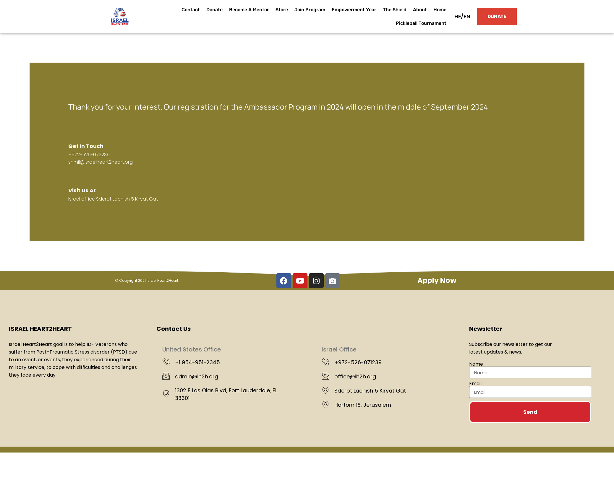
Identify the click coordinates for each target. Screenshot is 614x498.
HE (457, 16)
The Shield (394, 9)
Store (282, 9)
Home (439, 9)
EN (467, 16)
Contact (191, 9)
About (420, 9)
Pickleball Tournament (421, 23)
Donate (214, 9)
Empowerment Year (354, 9)
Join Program (309, 9)
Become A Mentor (249, 9)
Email (475, 383)
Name (476, 364)
